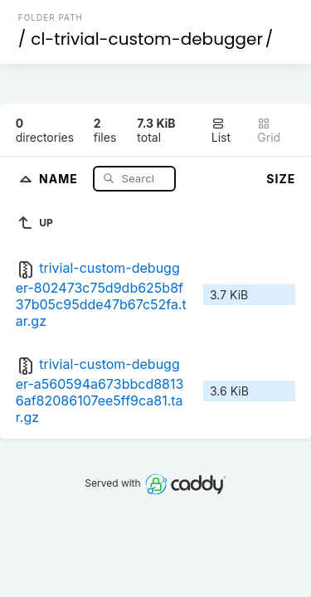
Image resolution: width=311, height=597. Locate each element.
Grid (268, 130)
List (221, 130)
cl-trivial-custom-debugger (147, 39)
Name (60, 178)
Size (280, 179)
